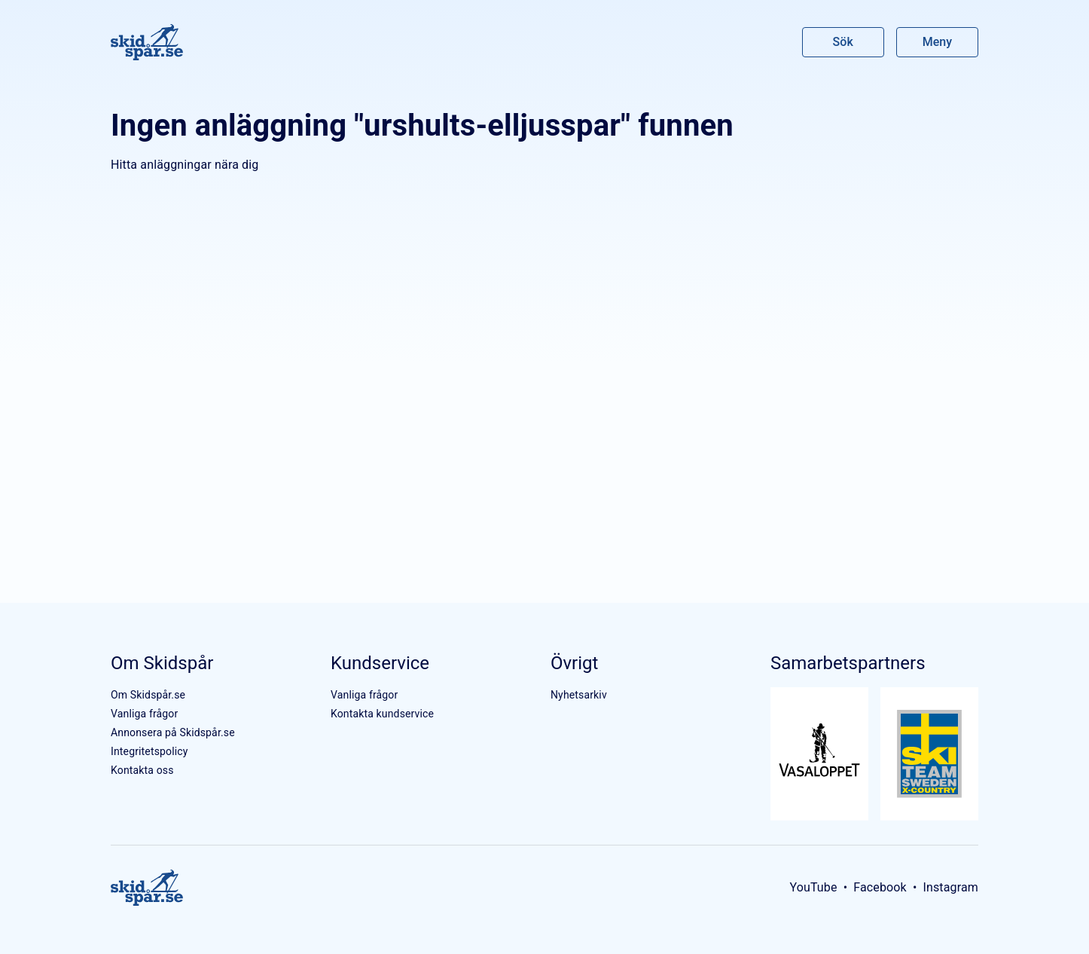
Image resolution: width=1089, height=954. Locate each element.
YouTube (813, 887)
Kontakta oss (142, 770)
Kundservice (380, 663)
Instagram (950, 887)
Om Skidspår (162, 663)
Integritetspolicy (149, 751)
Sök (843, 42)
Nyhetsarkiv (579, 695)
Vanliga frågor (144, 714)
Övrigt (574, 663)
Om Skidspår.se (148, 695)
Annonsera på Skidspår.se (173, 732)
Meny (937, 42)
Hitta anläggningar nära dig (184, 164)
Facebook (880, 887)
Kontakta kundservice (382, 714)
